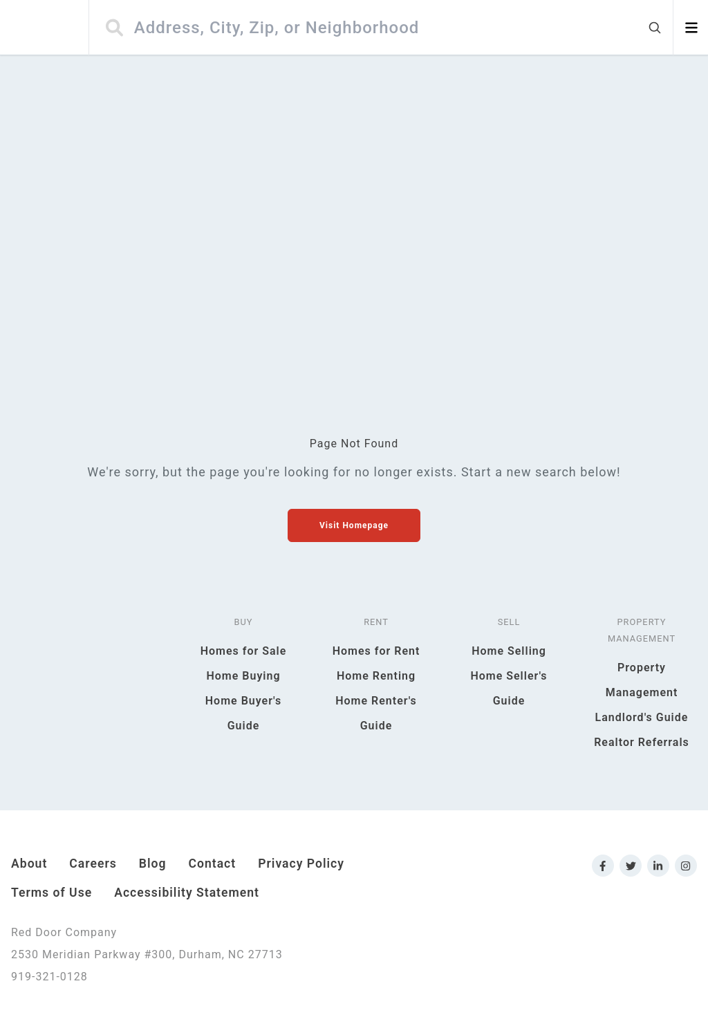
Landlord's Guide (642, 717)
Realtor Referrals (641, 742)
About (29, 863)
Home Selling (509, 651)
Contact (212, 863)
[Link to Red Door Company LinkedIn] (658, 866)
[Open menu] (691, 28)
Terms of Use (51, 892)
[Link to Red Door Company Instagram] (686, 866)
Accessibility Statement (186, 892)
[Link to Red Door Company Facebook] (603, 866)
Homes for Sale (244, 651)
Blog (153, 863)
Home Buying (243, 675)
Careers (92, 863)
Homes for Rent (376, 651)
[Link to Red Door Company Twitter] (631, 866)
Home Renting (376, 675)
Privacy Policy (301, 863)
